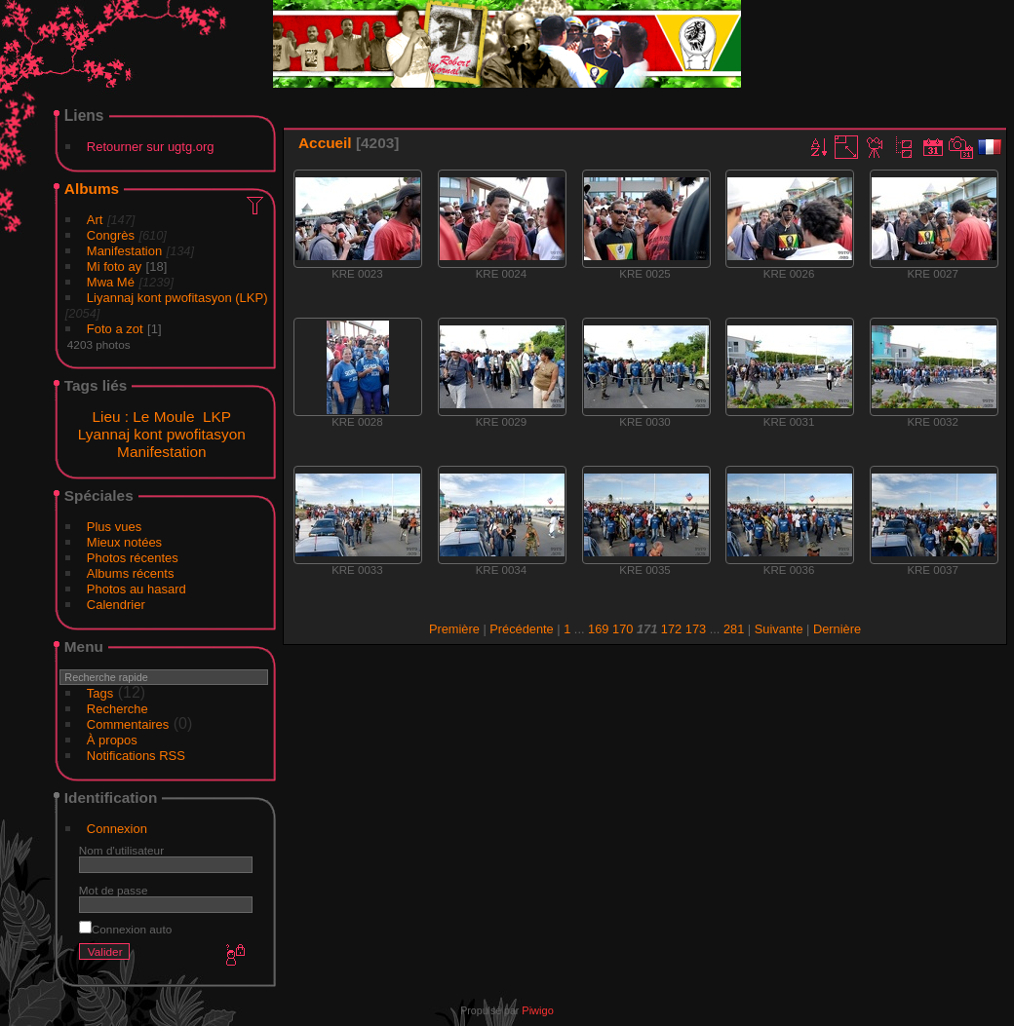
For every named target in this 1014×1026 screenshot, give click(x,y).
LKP (217, 416)
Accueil (325, 142)
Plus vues (114, 526)
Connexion (117, 828)
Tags (100, 693)
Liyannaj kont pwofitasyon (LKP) (177, 297)
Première (454, 629)
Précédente (521, 629)
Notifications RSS (136, 755)
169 (598, 629)
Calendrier (116, 604)
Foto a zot (115, 329)
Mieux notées (124, 542)
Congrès (111, 235)
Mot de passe (113, 890)
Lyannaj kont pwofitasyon (162, 434)
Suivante (779, 629)
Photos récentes (132, 558)
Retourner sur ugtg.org (150, 146)
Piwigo (537, 1010)
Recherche (117, 709)
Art (95, 219)
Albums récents (131, 573)
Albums (91, 188)
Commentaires (128, 724)
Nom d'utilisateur (121, 850)
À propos (112, 740)
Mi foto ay (114, 266)
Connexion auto (125, 929)
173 (695, 629)
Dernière (837, 629)
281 (733, 629)
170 (622, 629)
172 (671, 629)
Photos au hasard (136, 589)
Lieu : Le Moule (143, 416)
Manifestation (124, 251)
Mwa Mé (111, 282)
